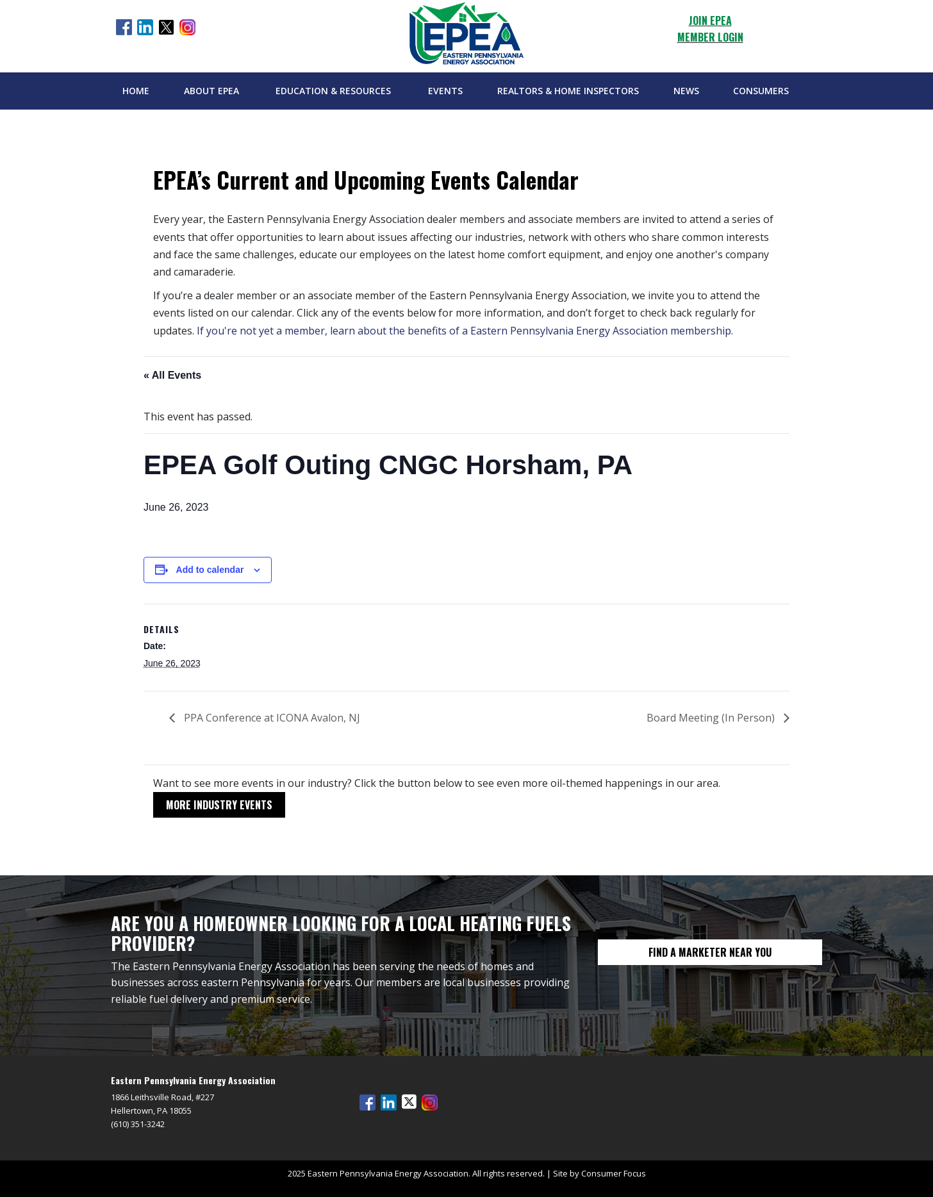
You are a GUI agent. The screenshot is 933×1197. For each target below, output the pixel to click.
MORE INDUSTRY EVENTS (219, 805)
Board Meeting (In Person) (712, 718)
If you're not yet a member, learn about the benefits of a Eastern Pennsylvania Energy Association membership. (465, 331)
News (686, 91)
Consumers (761, 91)
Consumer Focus (613, 1173)
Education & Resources (333, 91)
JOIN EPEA (710, 20)
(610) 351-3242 (138, 1124)
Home (135, 91)
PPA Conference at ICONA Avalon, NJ (270, 718)
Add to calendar (210, 570)
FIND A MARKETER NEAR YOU (710, 952)
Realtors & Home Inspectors (568, 91)
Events (445, 91)
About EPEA (211, 91)
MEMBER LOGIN (710, 37)
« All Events (172, 375)
